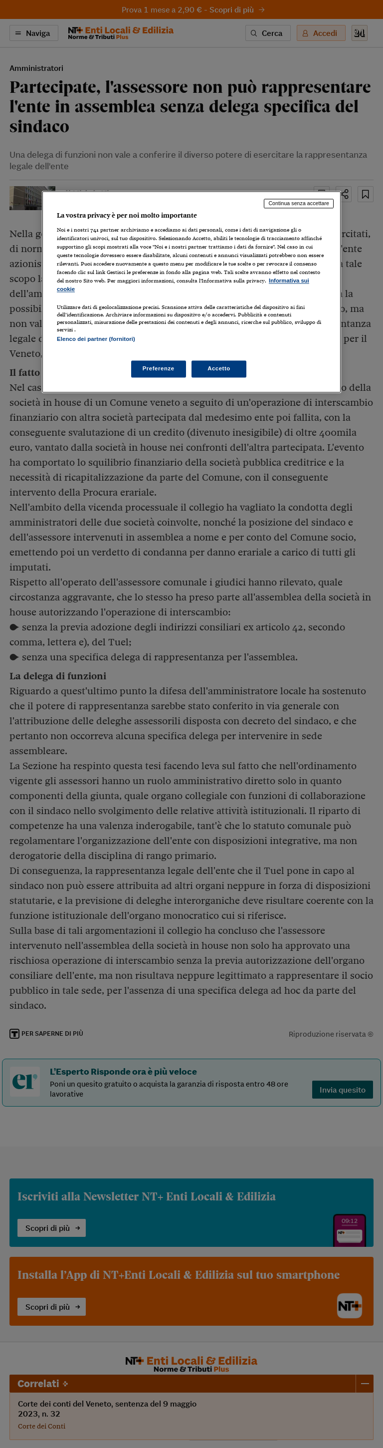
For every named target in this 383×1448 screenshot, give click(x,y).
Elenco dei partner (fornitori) (96, 339)
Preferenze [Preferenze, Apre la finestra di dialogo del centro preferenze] (159, 368)
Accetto (218, 368)
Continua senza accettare (298, 204)
